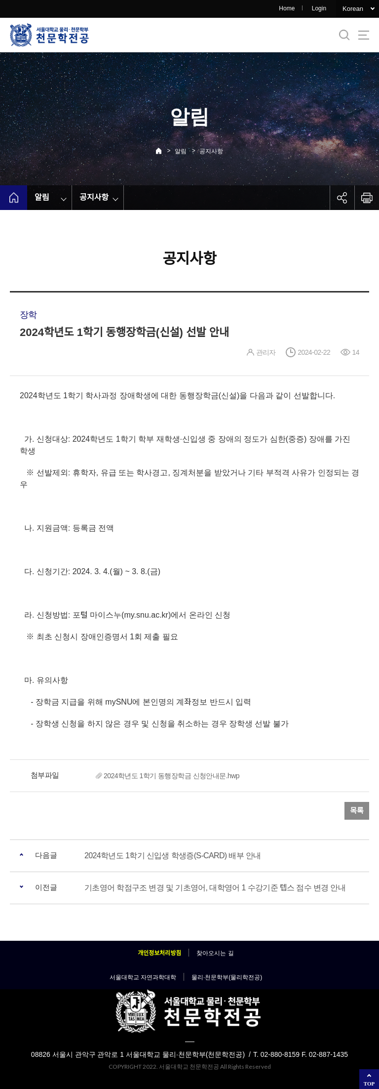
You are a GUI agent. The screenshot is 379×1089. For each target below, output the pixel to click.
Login (319, 8)
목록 (357, 810)
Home (287, 8)
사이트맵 (363, 35)
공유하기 (342, 197)
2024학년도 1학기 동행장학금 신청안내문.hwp (171, 776)
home (13, 197)
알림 (181, 151)
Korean (352, 8)
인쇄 (366, 197)
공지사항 (211, 151)
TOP (369, 1084)
